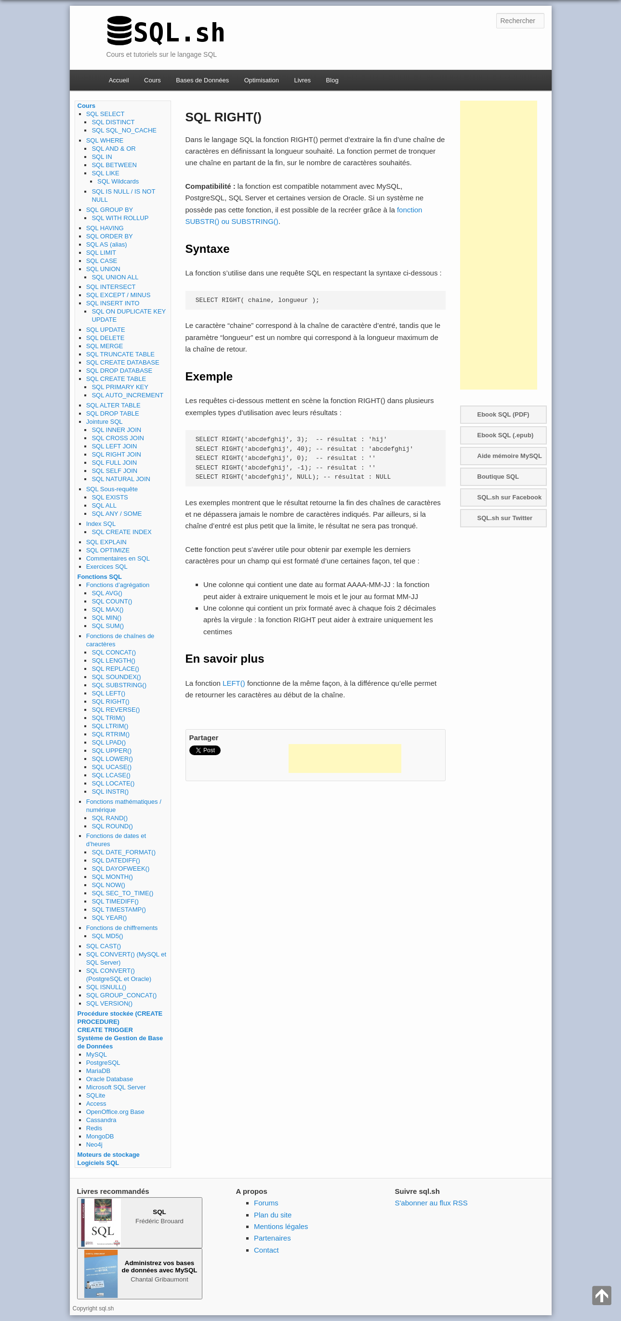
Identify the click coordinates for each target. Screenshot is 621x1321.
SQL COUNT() (112, 601)
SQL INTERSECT (111, 286)
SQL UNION (103, 269)
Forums (266, 1203)
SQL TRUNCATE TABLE (120, 354)
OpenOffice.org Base (115, 1111)
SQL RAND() (110, 818)
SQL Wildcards (118, 181)
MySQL (96, 1054)
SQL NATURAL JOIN (121, 479)
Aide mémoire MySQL (509, 455)
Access (96, 1103)
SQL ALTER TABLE (113, 405)
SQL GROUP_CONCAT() (121, 995)
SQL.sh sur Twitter (505, 518)
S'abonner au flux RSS (431, 1203)
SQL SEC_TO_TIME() (122, 893)
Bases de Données (202, 80)
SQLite (96, 1095)
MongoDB (100, 1136)
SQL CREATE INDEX (121, 532)
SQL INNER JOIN (116, 429)
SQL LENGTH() (113, 660)
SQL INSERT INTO (113, 303)
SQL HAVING (105, 228)
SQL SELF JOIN (114, 470)
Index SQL (101, 523)
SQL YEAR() (109, 917)
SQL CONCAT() (114, 652)
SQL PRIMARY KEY (120, 387)
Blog (332, 80)
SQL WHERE (105, 140)
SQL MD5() (107, 936)
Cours (152, 80)
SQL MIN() (106, 617)
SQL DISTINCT (113, 122)
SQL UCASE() (112, 767)
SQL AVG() (107, 593)
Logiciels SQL (98, 1162)
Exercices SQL (107, 566)
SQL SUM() (108, 625)
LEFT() (234, 683)
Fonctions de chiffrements (122, 927)
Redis (94, 1128)
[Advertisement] (345, 758)
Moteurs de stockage (109, 1154)
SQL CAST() (103, 946)
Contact (266, 1250)
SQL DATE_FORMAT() (124, 852)
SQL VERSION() (109, 1003)
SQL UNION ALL (115, 277)
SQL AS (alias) (106, 244)
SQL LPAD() (109, 742)
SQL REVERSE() (116, 709)
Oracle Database (109, 1079)
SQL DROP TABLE (112, 413)
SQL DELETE (105, 337)
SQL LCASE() (111, 775)
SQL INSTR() (110, 791)
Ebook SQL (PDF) (503, 414)
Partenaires (272, 1238)
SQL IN (102, 156)
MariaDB (98, 1070)
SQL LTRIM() (110, 726)
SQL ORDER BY (109, 236)
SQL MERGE (104, 346)
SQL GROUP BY (109, 209)
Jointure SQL (104, 421)
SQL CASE (102, 260)
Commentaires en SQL (118, 558)
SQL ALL (104, 505)
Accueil (119, 80)
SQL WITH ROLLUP (120, 218)
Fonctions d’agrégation (118, 585)
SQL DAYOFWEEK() (120, 868)
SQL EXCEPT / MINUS (118, 295)
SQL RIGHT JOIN (116, 454)
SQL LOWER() (112, 758)
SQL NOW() (108, 885)
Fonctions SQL (100, 576)
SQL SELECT (105, 114)
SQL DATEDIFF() (116, 860)
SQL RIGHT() (110, 701)
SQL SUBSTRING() (119, 685)
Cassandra (101, 1120)
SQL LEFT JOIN (114, 446)
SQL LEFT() (108, 693)
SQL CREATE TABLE (116, 378)
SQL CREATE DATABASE (122, 362)
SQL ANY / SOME (117, 513)
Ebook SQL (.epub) (505, 435)
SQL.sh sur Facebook (509, 497)
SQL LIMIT (101, 252)
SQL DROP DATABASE (119, 370)
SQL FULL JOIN (114, 462)
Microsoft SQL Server (116, 1087)
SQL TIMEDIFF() (115, 901)
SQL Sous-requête (112, 489)
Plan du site (272, 1215)
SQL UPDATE (105, 329)
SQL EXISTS (110, 497)
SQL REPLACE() (115, 668)
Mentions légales (281, 1226)
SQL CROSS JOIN (118, 438)
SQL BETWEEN (114, 165)
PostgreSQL (103, 1062)
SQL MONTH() (112, 876)
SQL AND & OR (113, 148)
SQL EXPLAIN (106, 542)
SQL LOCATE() (113, 783)
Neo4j (94, 1144)
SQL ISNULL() (106, 987)
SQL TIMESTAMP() (118, 909)
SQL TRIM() (108, 717)
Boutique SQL (498, 476)
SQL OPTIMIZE (108, 550)
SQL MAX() (107, 609)
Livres (302, 80)
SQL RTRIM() (111, 734)
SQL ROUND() (112, 826)
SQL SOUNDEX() (116, 676)
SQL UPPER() (112, 750)
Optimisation (261, 80)
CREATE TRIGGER (105, 1029)
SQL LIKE (105, 173)
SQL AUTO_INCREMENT (127, 395)
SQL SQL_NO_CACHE (124, 130)
